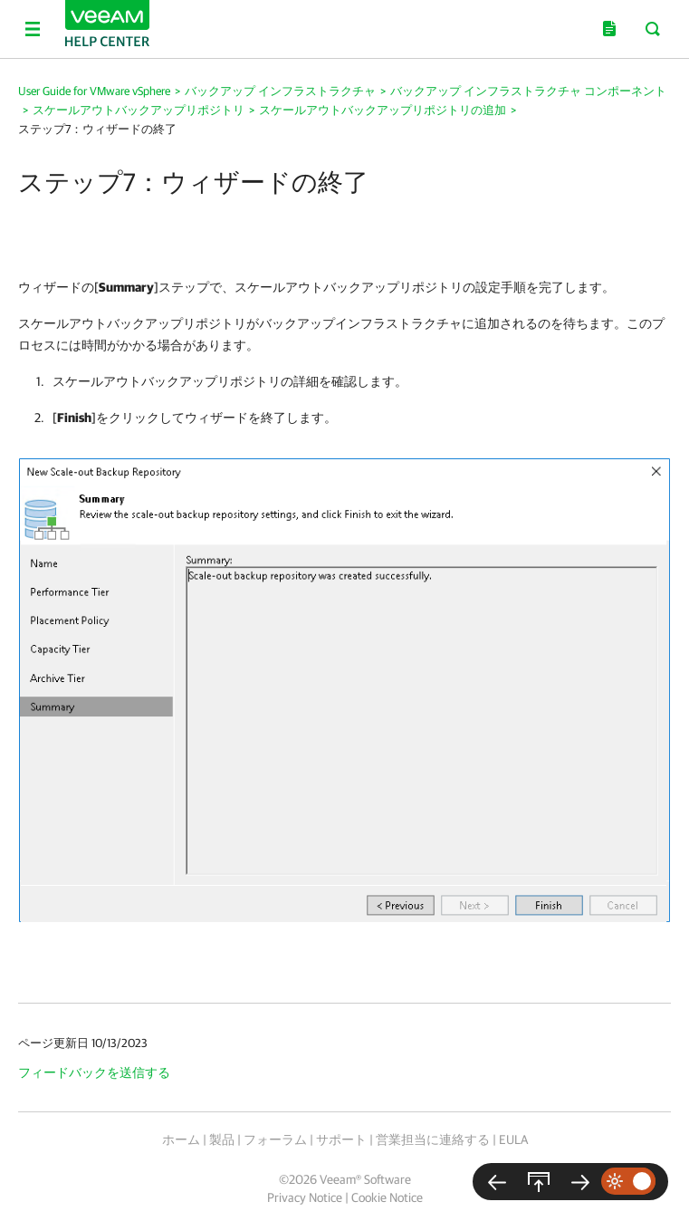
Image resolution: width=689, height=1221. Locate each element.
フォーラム (275, 1139)
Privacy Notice (304, 1197)
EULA (513, 1139)
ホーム (181, 1139)
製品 (221, 1139)
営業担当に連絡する (433, 1139)
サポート (341, 1139)
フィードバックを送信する (94, 1072)
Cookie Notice (387, 1197)
